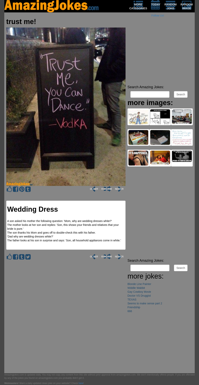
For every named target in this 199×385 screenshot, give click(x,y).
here (81, 383)
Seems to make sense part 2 (144, 303)
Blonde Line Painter (139, 284)
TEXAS (131, 299)
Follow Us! (157, 15)
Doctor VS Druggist (139, 295)
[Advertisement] (160, 56)
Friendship (133, 307)
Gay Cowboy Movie (139, 291)
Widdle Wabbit (136, 287)
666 (129, 311)
